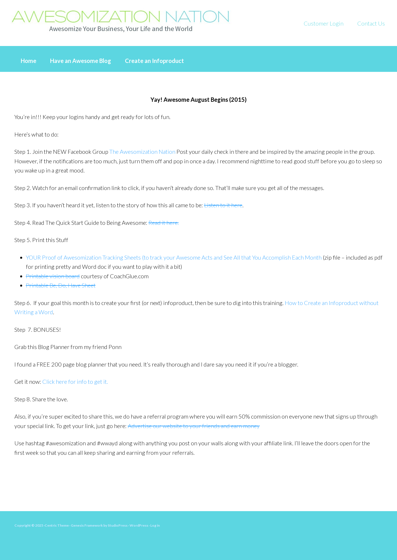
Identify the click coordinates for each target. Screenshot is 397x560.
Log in (155, 525)
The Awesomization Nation (142, 151)
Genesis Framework (87, 525)
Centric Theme (57, 525)
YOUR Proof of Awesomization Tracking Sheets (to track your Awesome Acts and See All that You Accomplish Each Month (174, 257)
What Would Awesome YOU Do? (129, 20)
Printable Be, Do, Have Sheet (61, 285)
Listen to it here (223, 205)
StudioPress (118, 525)
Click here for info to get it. (75, 381)
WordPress (139, 525)
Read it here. (164, 222)
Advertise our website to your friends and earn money (194, 425)
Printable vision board (53, 276)
